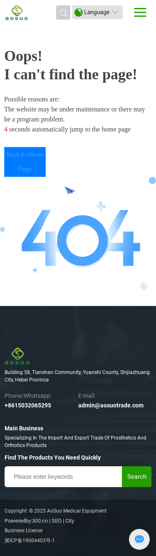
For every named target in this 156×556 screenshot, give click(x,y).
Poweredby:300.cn (26, 521)
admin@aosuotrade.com (111, 405)
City (69, 521)
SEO (57, 521)
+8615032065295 (28, 405)
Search (136, 476)
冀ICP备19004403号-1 (30, 540)
